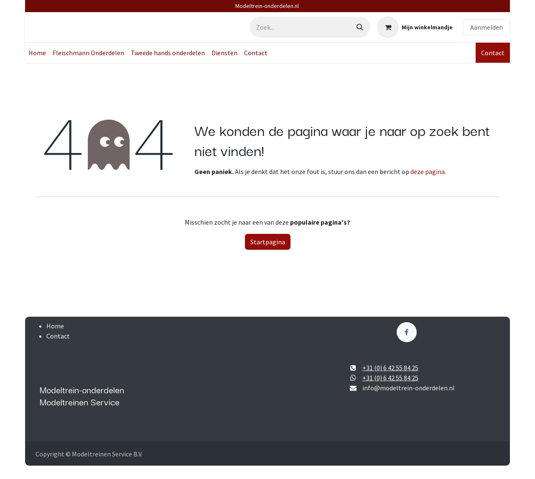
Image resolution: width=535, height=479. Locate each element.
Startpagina (267, 242)
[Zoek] (359, 27)
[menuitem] (37, 52)
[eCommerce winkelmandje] (415, 27)
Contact (492, 53)
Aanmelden (486, 27)
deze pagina (427, 171)
